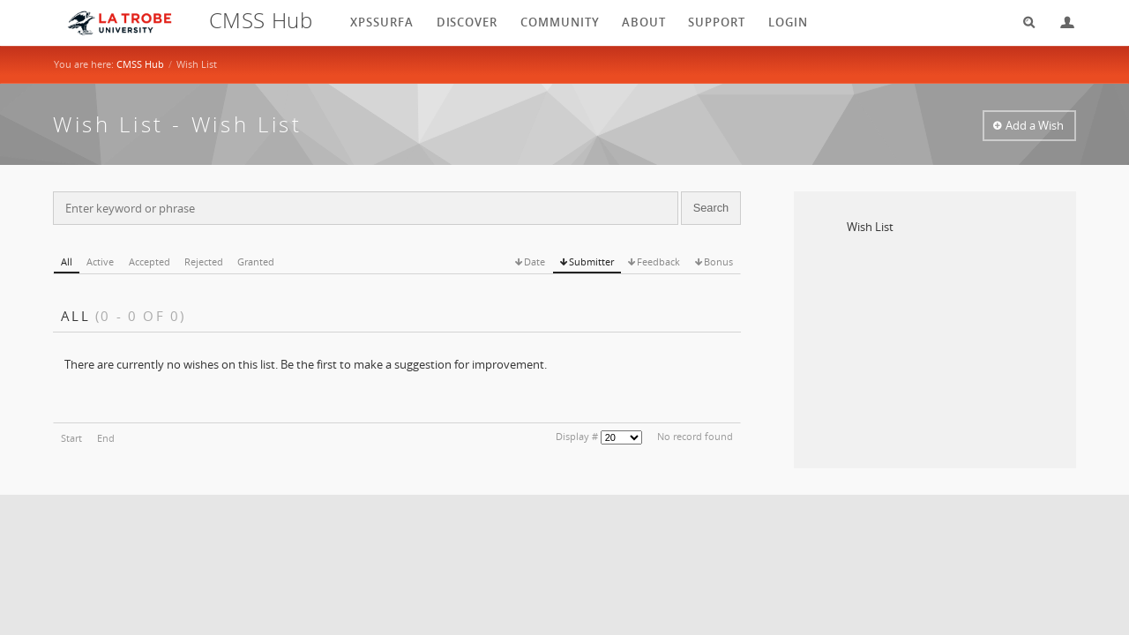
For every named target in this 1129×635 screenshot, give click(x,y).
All (66, 261)
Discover (467, 22)
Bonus (718, 261)
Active (100, 261)
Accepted (149, 261)
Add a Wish (1035, 125)
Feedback (658, 261)
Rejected (203, 261)
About (644, 22)
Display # (577, 436)
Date (534, 261)
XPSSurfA (382, 22)
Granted (255, 261)
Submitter (591, 261)
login (788, 22)
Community (560, 22)
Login (1060, 22)
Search (1023, 22)
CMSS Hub (140, 64)
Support (716, 22)
